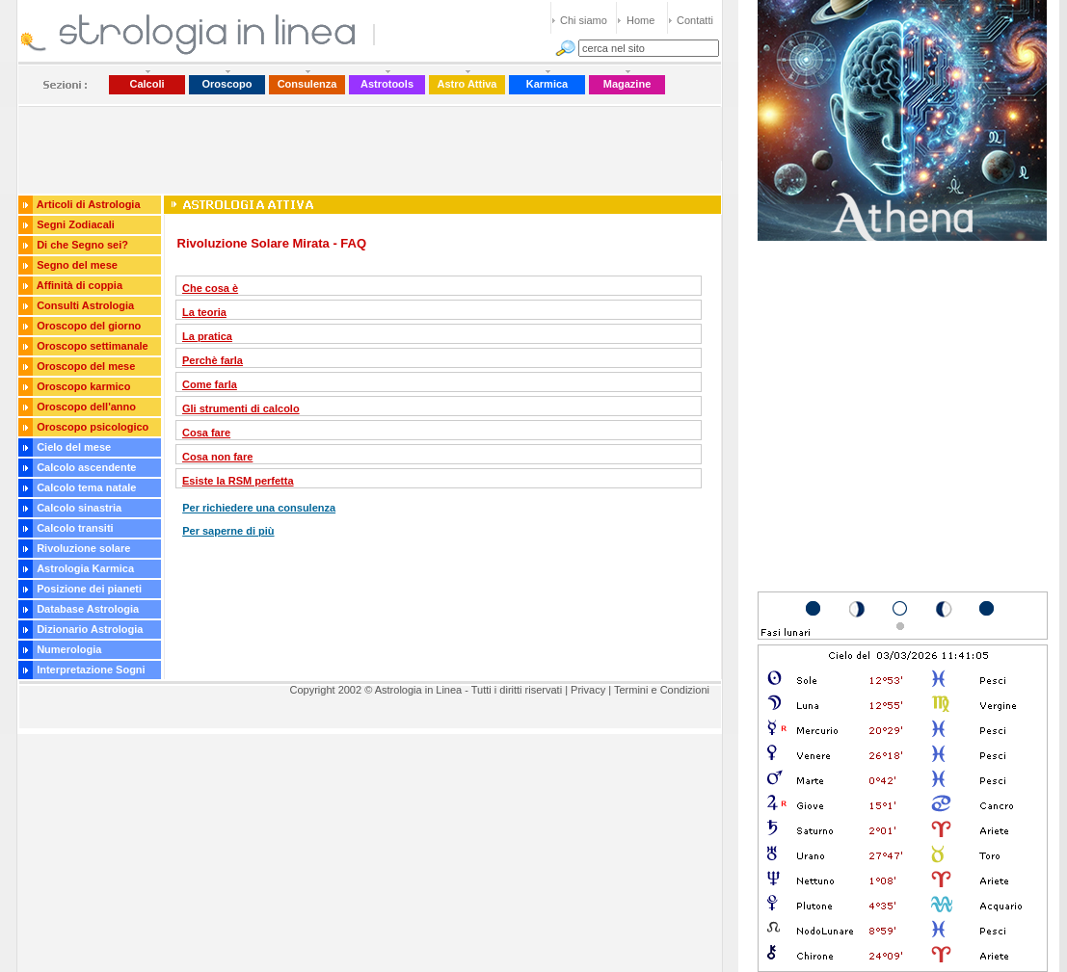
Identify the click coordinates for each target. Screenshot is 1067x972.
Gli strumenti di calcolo (241, 408)
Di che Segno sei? (82, 244)
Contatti (695, 20)
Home (640, 20)
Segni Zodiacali (76, 224)
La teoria (204, 312)
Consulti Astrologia (85, 305)
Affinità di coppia (79, 285)
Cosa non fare (217, 456)
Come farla (209, 384)
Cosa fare (206, 432)
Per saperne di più (228, 531)
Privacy (588, 690)
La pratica (207, 336)
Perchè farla (212, 360)
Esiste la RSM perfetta (238, 480)
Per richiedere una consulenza (258, 507)
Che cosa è (210, 288)
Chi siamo (583, 20)
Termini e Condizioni (661, 690)
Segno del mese (77, 265)
